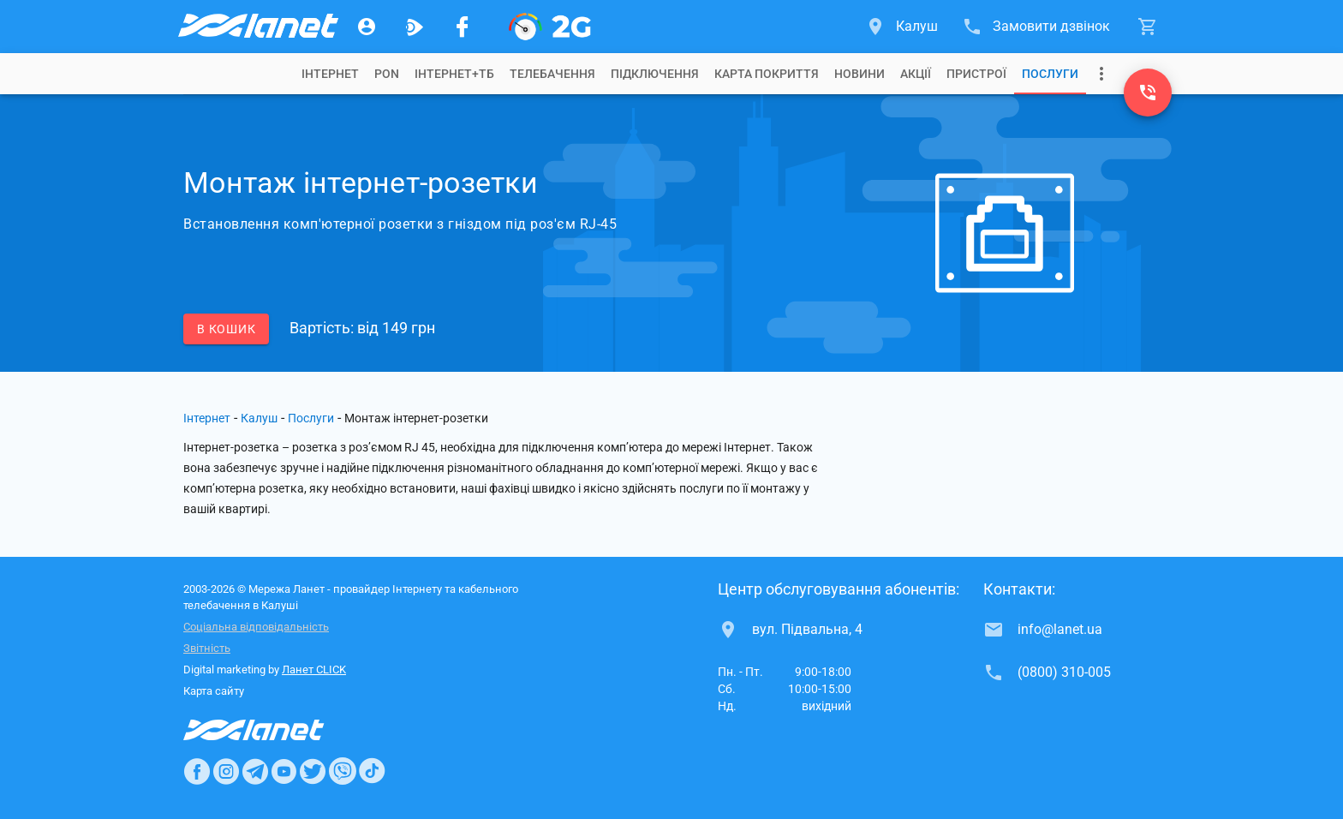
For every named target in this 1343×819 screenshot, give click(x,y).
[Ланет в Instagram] (226, 771)
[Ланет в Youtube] (283, 771)
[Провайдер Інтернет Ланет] (273, 730)
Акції (915, 74)
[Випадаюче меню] (1101, 73)
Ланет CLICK (314, 669)
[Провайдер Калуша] (257, 26)
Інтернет (206, 418)
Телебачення (552, 74)
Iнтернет (330, 74)
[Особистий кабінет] (367, 26)
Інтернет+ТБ (454, 74)
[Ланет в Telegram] (255, 771)
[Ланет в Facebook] (197, 771)
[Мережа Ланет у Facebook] (462, 26)
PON (386, 74)
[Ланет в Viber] (342, 771)
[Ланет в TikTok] (371, 771)
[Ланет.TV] (415, 26)
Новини (859, 74)
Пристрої (976, 74)
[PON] (549, 26)
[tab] (330, 73)
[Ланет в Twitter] (312, 771)
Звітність (206, 648)
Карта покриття (766, 74)
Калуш (259, 418)
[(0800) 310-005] (1148, 93)
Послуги (1050, 74)
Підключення (655, 74)
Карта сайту (213, 690)
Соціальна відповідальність (256, 626)
